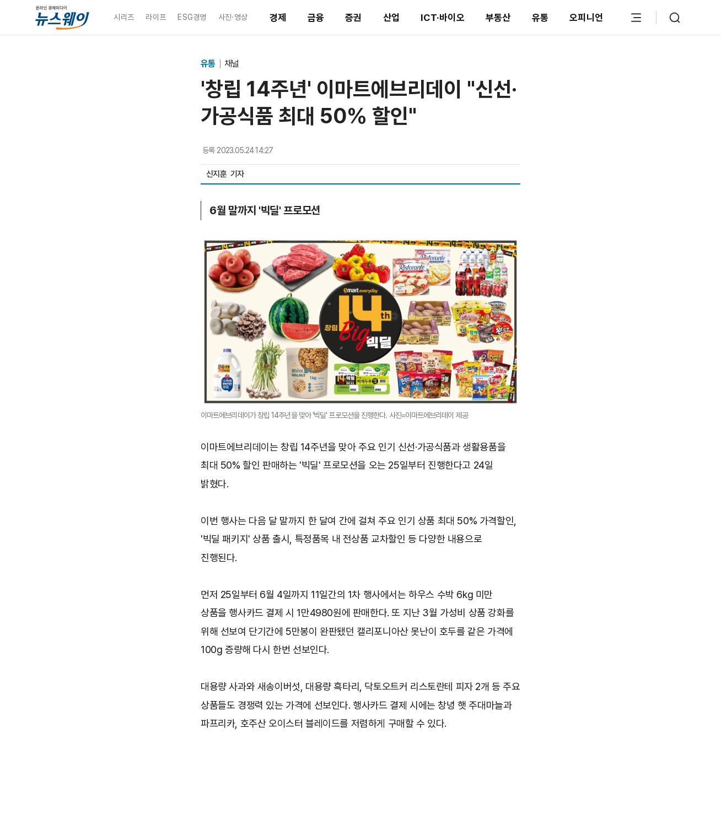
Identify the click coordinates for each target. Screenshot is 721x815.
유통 (540, 17)
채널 (231, 63)
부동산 (498, 17)
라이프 (156, 17)
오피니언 (586, 17)
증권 (353, 17)
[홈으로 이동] (62, 17)
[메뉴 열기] (636, 18)
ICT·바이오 (443, 17)
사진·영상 (232, 17)
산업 (391, 17)
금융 (316, 17)
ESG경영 (191, 17)
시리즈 (124, 17)
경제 (278, 17)
